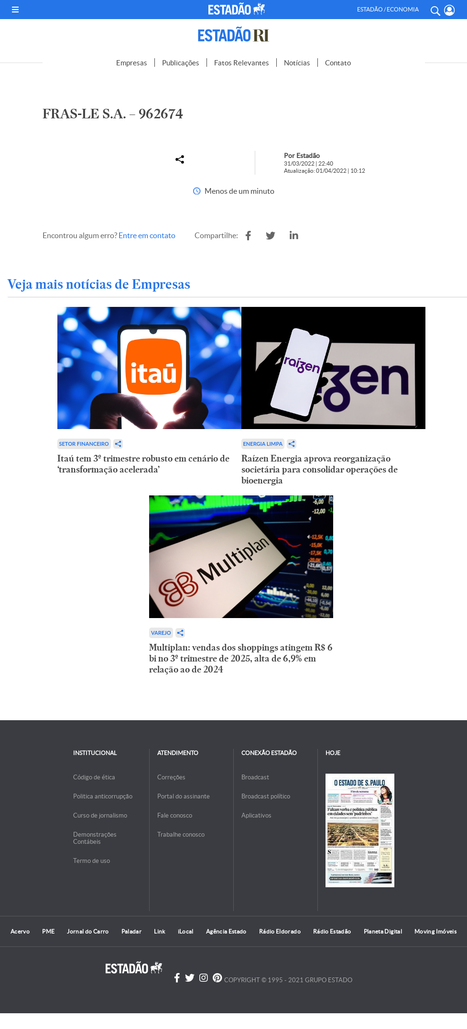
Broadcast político (265, 796)
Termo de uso (91, 860)
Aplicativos (256, 815)
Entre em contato (147, 235)
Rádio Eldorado (280, 931)
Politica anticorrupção (102, 796)
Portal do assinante (183, 796)
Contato (338, 63)
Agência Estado (226, 931)
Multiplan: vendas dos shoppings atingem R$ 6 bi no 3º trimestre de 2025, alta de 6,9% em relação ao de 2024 (241, 658)
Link (159, 931)
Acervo (20, 931)
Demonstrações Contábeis (95, 838)
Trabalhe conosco (181, 834)
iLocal (186, 931)
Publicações (180, 63)
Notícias (297, 63)
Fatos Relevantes (241, 63)
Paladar (131, 931)
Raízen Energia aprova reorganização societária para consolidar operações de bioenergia (319, 469)
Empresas (131, 63)
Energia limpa (263, 444)
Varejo (161, 633)
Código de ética (94, 777)
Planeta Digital (383, 931)
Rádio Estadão (332, 931)
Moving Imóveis (435, 931)
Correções (171, 777)
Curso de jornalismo (100, 815)
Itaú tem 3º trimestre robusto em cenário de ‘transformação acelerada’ (143, 464)
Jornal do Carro (88, 931)
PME (48, 931)
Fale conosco (174, 815)
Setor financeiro (84, 444)
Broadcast (255, 777)
